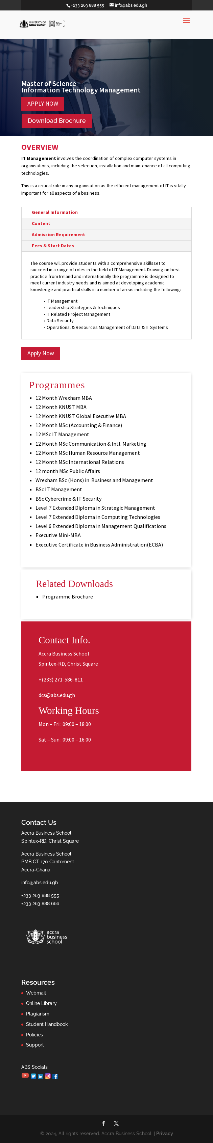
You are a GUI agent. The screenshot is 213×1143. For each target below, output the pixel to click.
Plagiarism (37, 1013)
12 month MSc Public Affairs (68, 471)
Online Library (41, 1003)
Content (41, 223)
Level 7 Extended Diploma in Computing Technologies (98, 516)
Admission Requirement (58, 234)
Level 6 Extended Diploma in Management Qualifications (101, 526)
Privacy (164, 1133)
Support (35, 1045)
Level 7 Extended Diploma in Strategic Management (95, 507)
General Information (55, 212)
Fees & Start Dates (53, 246)
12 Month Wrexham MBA (64, 397)
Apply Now (40, 353)
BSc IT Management (59, 489)
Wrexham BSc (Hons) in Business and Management (94, 480)
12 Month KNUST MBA (61, 406)
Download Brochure (57, 120)
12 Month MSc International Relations (80, 461)
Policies (34, 1034)
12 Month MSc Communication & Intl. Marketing (91, 443)
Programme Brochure (67, 596)
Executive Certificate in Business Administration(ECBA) (99, 544)
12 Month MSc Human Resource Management (88, 452)
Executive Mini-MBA (58, 535)
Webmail (36, 993)
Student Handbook (47, 1024)
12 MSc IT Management (62, 434)
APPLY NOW (42, 103)
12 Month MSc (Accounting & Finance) (79, 425)
